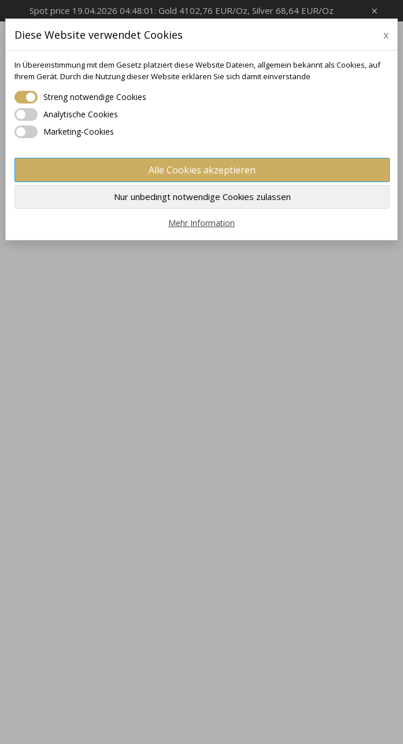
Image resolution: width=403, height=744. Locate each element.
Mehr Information (201, 222)
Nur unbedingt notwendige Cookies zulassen (202, 196)
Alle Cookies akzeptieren (202, 170)
